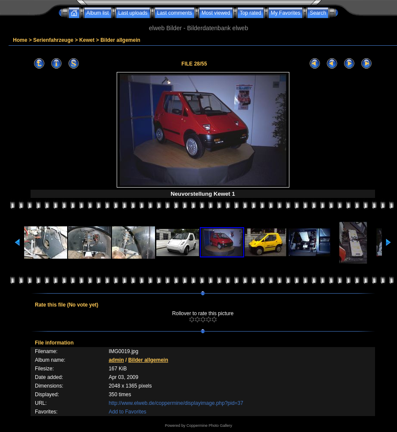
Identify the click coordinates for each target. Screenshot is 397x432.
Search (318, 13)
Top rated (250, 13)
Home (20, 40)
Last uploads (133, 13)
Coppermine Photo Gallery (209, 425)
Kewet (86, 40)
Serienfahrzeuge (53, 40)
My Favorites (286, 13)
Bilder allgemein (120, 40)
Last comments (174, 13)
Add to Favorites (127, 412)
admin (116, 360)
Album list (98, 13)
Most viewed (216, 13)
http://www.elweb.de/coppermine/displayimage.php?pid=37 (176, 403)
